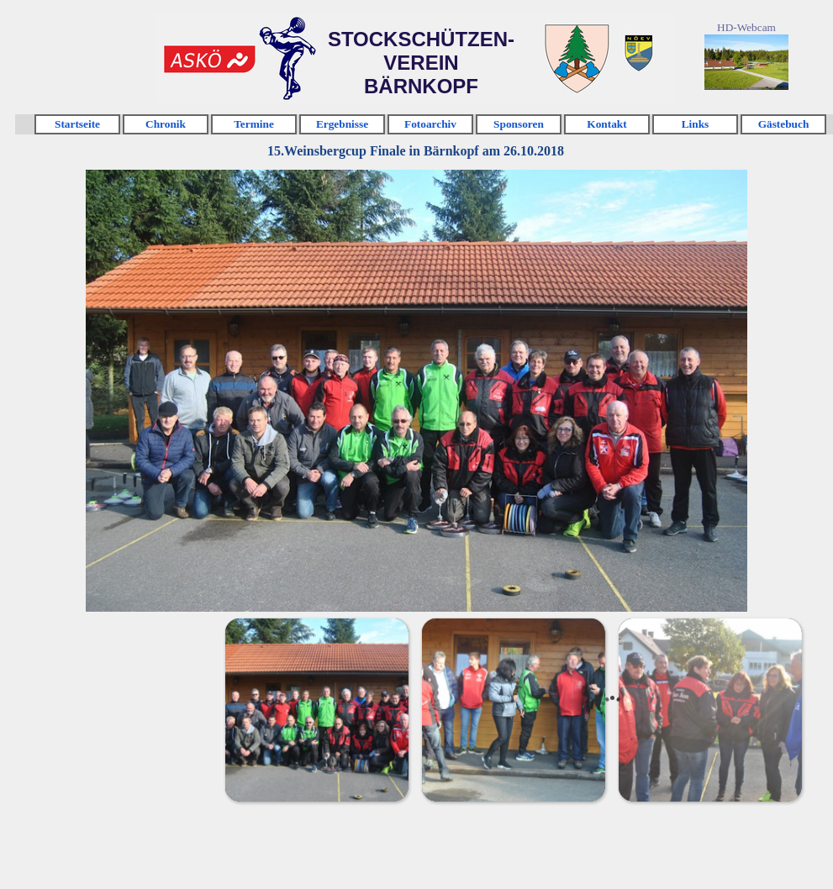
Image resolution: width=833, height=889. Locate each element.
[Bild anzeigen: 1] (316, 709)
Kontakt (606, 124)
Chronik (165, 124)
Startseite (77, 124)
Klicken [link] (575, 36)
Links (695, 124)
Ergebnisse (342, 124)
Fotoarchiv (430, 124)
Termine (254, 124)
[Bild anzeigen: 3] (709, 709)
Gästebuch (783, 124)
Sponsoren (518, 124)
